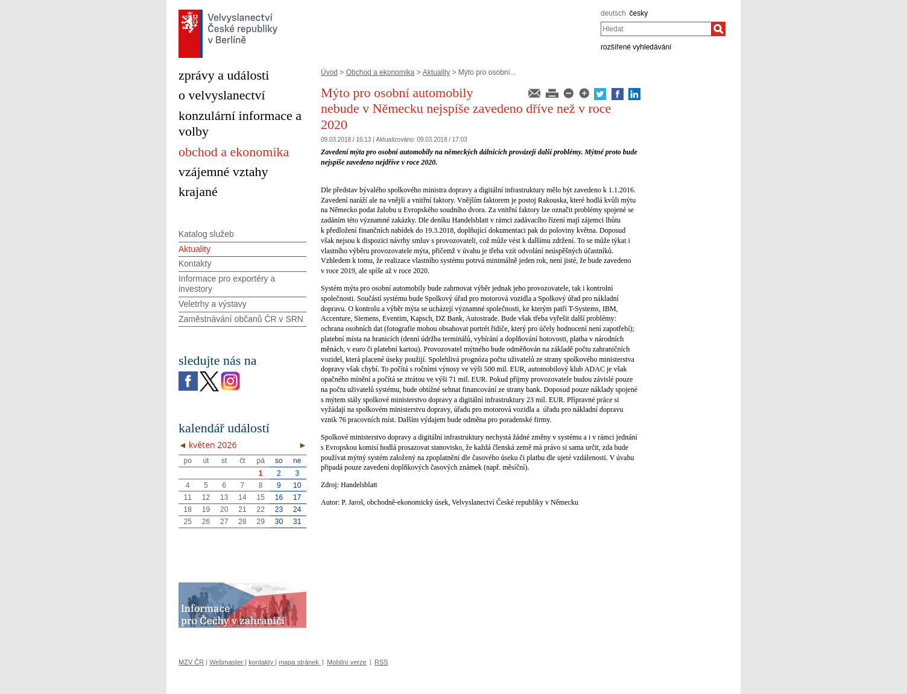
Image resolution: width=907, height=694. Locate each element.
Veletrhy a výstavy (213, 304)
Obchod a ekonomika (380, 72)
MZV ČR (191, 662)
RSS (381, 662)
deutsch (613, 13)
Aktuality (436, 72)
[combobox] (656, 29)
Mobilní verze (346, 662)
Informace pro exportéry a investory (227, 284)
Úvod (329, 72)
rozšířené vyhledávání (636, 47)
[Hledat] (718, 29)
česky (639, 13)
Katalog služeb (206, 234)
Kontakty (195, 263)
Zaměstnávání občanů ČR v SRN (241, 319)
